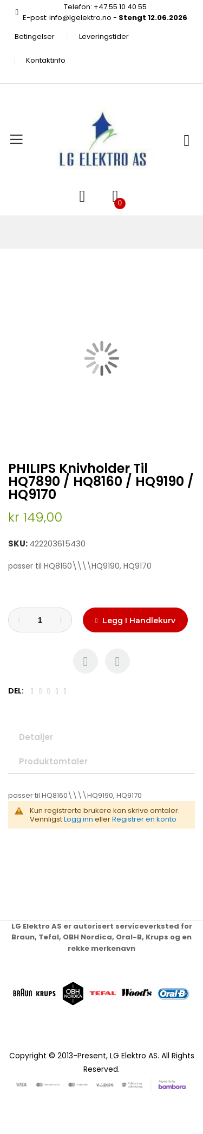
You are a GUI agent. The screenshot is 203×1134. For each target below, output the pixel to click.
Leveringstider (104, 36)
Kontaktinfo (46, 60)
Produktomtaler (53, 761)
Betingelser (35, 36)
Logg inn (78, 819)
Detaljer (36, 737)
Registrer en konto (144, 819)
